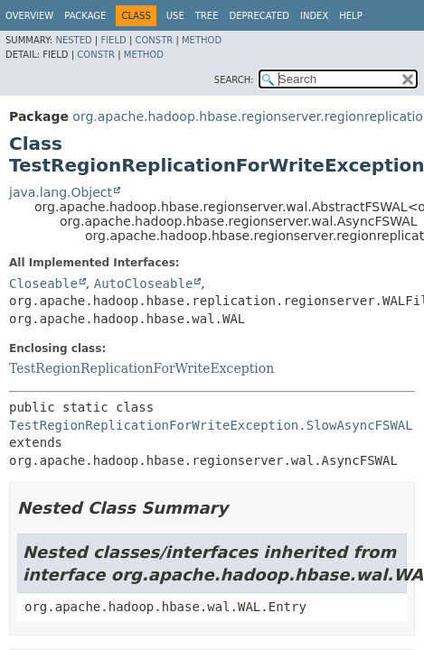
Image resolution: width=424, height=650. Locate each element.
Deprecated (259, 16)
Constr (154, 40)
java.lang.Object (60, 192)
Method (201, 40)
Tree (207, 16)
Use (175, 16)
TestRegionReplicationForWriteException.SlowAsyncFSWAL (211, 425)
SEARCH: (234, 80)
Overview (29, 16)
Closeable (43, 283)
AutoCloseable (143, 283)
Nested (73, 40)
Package (85, 16)
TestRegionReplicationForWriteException (141, 368)
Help (350, 16)
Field (113, 40)
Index (314, 16)
